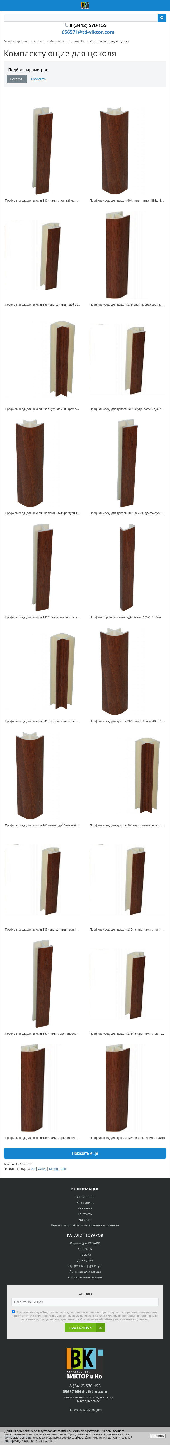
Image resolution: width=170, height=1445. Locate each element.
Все (63, 1169)
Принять (157, 1436)
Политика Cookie (42, 1441)
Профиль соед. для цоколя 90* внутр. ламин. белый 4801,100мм (49, 721)
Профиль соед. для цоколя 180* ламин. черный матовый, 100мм (49, 200)
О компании (85, 1197)
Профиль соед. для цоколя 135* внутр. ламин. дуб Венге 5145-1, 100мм (54, 304)
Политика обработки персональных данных (85, 1225)
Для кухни (85, 1260)
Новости (85, 1219)
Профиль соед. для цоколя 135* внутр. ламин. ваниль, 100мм (47, 929)
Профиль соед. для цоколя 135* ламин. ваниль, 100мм (127, 1138)
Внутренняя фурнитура (85, 1266)
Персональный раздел (85, 1410)
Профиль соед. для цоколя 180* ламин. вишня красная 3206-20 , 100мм (54, 617)
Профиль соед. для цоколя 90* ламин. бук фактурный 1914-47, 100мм (53, 513)
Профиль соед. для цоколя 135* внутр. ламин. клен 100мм (130, 1033)
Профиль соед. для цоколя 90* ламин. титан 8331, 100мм (129, 200)
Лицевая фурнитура (85, 1271)
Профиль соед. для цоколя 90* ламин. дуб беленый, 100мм (45, 825)
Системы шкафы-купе (85, 1277)
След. (42, 1169)
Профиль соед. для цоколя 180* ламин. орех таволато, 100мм (47, 1033)
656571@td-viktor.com (88, 32)
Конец (53, 1169)
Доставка (85, 1208)
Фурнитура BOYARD (85, 1243)
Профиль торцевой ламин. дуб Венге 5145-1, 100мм (125, 617)
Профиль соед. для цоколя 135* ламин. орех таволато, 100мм (47, 1138)
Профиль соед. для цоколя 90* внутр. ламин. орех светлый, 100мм (51, 409)
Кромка (85, 1254)
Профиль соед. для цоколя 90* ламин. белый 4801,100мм (129, 721)
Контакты (85, 1214)
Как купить (85, 1202)
